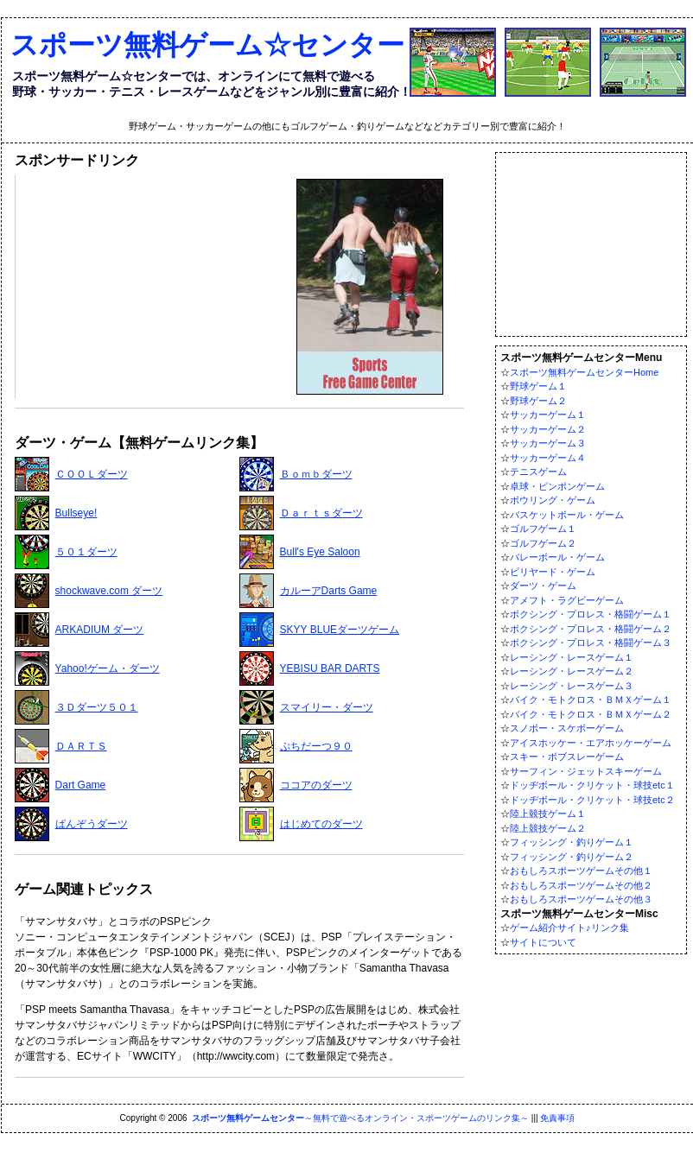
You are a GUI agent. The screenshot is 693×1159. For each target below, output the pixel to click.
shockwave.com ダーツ (109, 591)
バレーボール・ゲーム (557, 557)
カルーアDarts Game (329, 591)
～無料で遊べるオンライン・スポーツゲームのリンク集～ (360, 1118)
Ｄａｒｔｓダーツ (321, 513)
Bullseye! (76, 513)
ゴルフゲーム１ (543, 528)
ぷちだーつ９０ (316, 746)
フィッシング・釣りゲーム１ (571, 842)
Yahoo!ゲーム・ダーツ (107, 668)
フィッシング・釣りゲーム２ (571, 857)
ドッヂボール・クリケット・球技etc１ (592, 785)
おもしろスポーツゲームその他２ (581, 885)
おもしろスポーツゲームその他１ (581, 870)
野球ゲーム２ (538, 401)
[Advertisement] (149, 287)
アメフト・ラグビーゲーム (567, 600)
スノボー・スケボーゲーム (567, 728)
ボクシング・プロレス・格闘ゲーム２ (590, 629)
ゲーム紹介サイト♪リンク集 (569, 927)
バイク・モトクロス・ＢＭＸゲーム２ (590, 714)
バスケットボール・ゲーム (567, 515)
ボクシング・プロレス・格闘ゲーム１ (590, 614)
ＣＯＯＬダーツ (91, 474)
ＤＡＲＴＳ (81, 746)
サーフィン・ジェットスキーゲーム (586, 771)
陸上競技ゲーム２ (548, 828)
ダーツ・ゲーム (543, 585)
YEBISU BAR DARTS (330, 668)
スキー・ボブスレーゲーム (567, 756)
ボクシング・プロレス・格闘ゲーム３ (590, 642)
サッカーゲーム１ (548, 414)
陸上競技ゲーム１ (548, 813)
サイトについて (543, 942)
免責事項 (557, 1118)
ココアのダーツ (316, 785)
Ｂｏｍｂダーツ (316, 474)
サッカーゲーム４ (548, 458)
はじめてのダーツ (321, 824)
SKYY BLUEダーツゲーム (339, 630)
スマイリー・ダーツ (326, 707)
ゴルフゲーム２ (543, 543)
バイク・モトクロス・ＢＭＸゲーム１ (590, 699)
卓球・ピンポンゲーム (557, 486)
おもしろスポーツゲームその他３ (581, 899)
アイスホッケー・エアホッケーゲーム (590, 743)
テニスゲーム (538, 471)
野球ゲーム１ (538, 386)
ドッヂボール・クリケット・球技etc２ (592, 800)
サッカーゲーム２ (548, 429)
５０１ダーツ (86, 552)
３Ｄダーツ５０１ (96, 707)
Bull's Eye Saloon (320, 552)
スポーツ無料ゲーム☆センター (207, 44)
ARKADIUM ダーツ (99, 630)
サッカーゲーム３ (548, 443)
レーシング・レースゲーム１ (571, 657)
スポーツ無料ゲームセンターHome (584, 372)
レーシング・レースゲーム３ (571, 686)
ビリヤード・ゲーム (552, 572)
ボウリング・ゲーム (552, 500)
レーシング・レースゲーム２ (571, 671)
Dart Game (80, 785)
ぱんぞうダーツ (91, 824)
